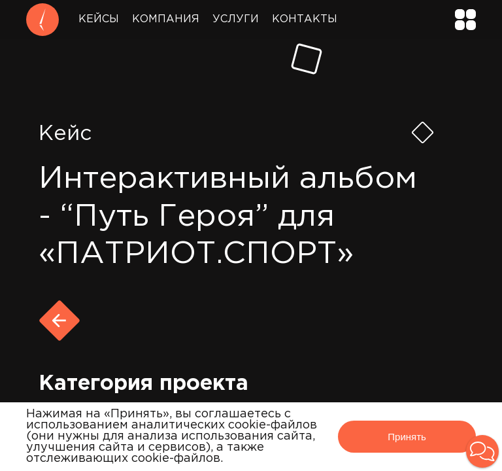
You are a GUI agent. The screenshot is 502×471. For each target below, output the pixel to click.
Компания (165, 19)
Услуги (235, 19)
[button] (482, 451)
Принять (407, 436)
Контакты (304, 19)
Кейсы (98, 19)
